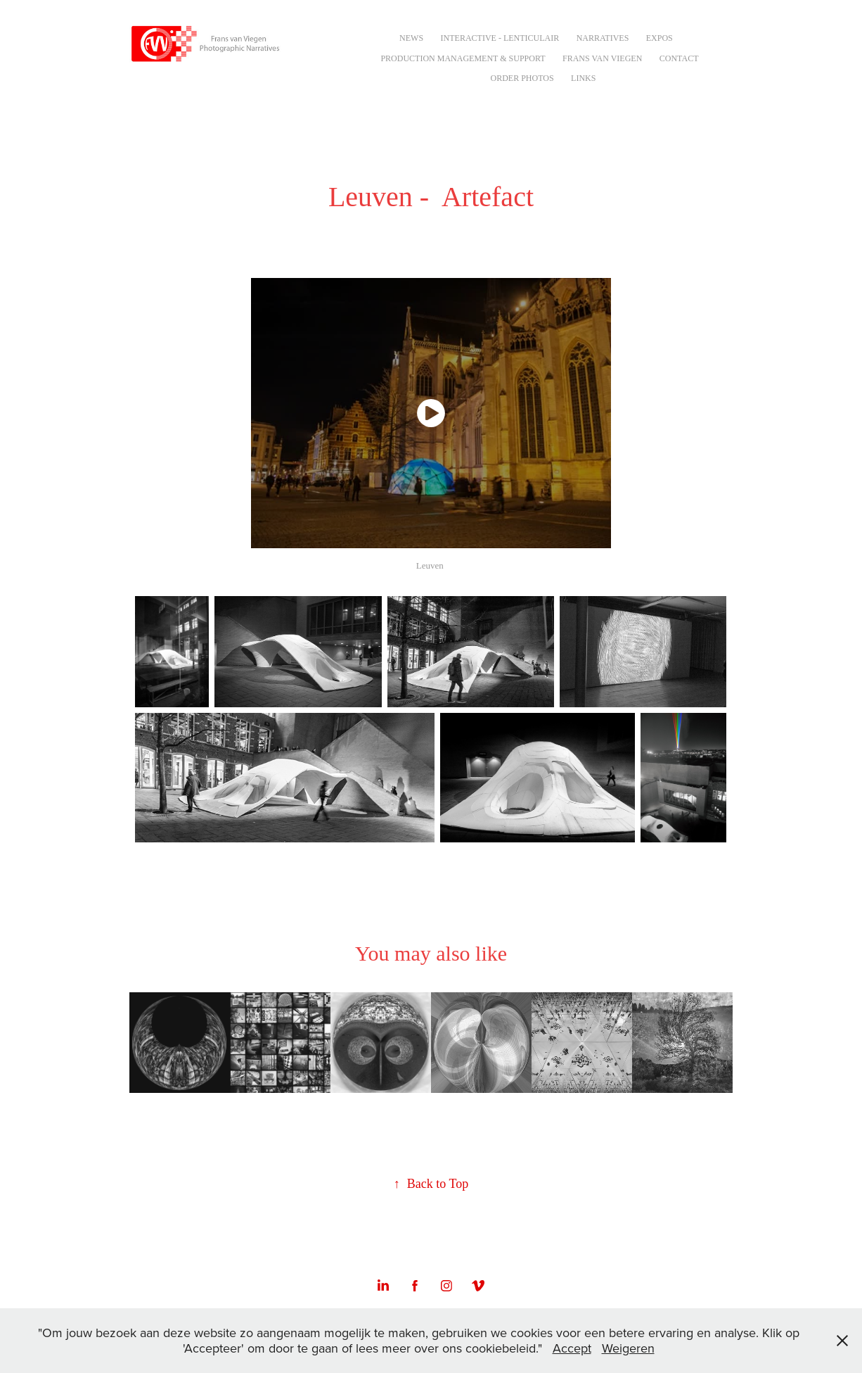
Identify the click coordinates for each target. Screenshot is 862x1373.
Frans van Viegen (602, 58)
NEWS (411, 38)
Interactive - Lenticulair (500, 38)
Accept (572, 1348)
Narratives (603, 38)
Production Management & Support (462, 58)
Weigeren (628, 1348)
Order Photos (521, 78)
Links (583, 78)
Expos (659, 38)
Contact (679, 58)
